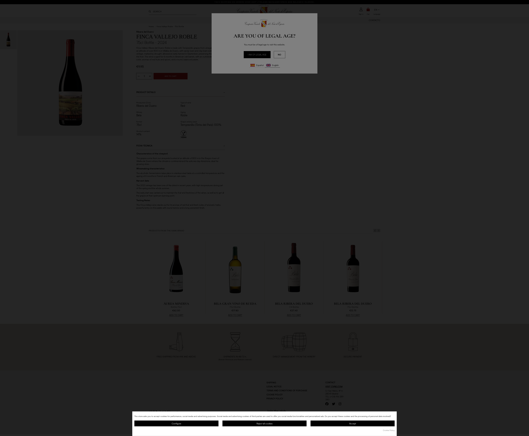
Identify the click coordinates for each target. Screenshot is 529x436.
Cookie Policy (389, 430)
